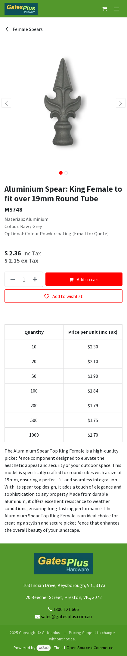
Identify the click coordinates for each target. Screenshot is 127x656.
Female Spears (24, 29)
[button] (6, 103)
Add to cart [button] (84, 279)
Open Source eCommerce (90, 647)
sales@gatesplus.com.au (66, 616)
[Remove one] (11, 279)
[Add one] (36, 279)
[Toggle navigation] (116, 8)
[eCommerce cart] (104, 9)
